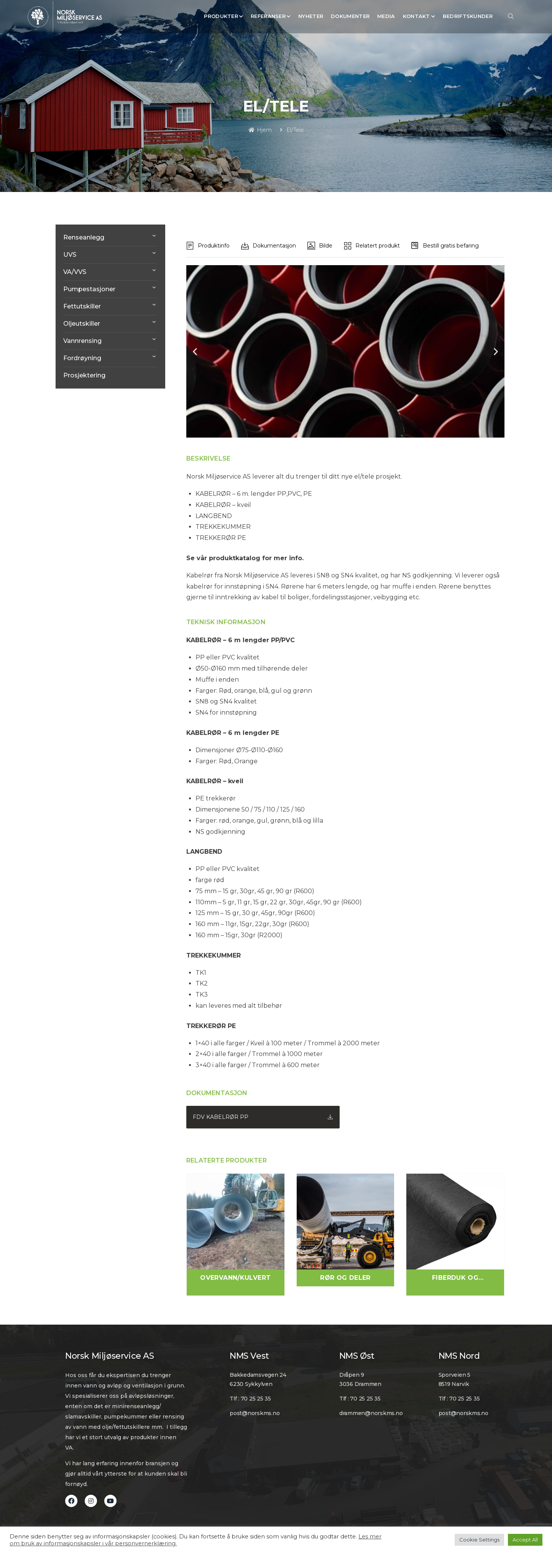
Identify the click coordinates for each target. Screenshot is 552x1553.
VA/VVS (74, 272)
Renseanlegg (83, 237)
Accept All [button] (525, 1540)
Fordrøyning (82, 358)
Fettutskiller (82, 306)
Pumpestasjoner (89, 289)
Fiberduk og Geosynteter (455, 1278)
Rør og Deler (345, 1277)
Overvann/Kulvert (235, 1277)
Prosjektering (84, 375)
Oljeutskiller (81, 323)
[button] (195, 351)
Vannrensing (82, 340)
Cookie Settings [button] (479, 1540)
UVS (69, 254)
